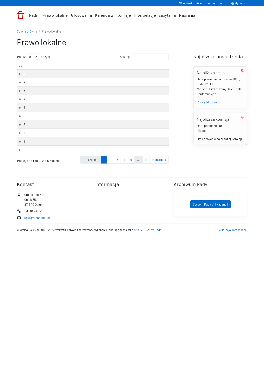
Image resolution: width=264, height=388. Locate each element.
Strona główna (27, 31)
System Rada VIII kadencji (210, 355)
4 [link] (124, 310)
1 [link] (104, 310)
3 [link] (117, 310)
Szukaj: (144, 57)
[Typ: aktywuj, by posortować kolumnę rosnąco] (155, 68)
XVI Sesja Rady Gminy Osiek (43, 89)
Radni (34, 15)
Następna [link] (159, 310)
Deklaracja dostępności (232, 380)
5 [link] (131, 310)
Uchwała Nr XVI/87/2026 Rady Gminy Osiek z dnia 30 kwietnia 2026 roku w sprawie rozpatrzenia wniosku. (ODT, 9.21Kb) (70, 81)
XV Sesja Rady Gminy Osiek (43, 132)
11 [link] (146, 310)
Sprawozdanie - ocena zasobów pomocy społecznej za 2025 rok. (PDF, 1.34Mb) (72, 101)
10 (20, 285)
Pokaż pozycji (34, 57)
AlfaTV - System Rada (147, 380)
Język (237, 3)
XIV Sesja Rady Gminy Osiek (43, 301)
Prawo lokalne (55, 15)
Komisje (124, 15)
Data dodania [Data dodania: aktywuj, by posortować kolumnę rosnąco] (127, 67)
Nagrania (187, 15)
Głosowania (81, 15)
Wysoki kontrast (191, 3)
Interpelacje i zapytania (155, 15)
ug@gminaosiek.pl (37, 368)
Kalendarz (104, 15)
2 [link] (110, 310)
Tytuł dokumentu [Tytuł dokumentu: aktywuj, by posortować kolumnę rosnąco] (40, 70)
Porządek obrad (207, 102)
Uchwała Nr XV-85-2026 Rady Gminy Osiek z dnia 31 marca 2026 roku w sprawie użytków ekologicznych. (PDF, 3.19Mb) (71, 143)
